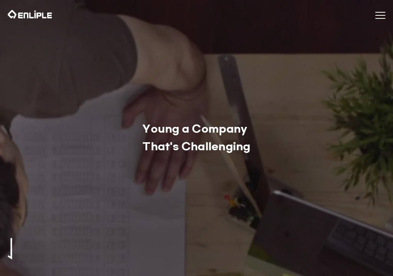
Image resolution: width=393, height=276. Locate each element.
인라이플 (30, 14)
